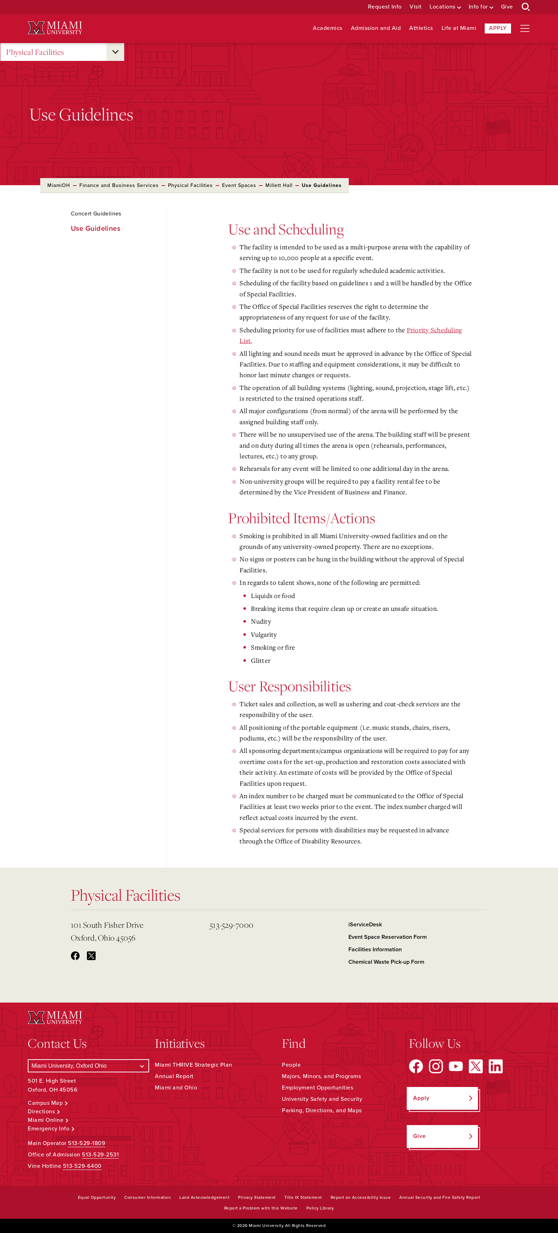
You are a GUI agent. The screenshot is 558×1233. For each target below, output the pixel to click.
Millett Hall (279, 185)
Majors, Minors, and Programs (321, 1076)
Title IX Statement (303, 1197)
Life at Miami (459, 28)
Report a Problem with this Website (261, 1208)
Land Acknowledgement (204, 1197)
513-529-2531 (100, 1154)
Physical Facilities (35, 52)
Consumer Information (147, 1197)
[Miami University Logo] (55, 28)
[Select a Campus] (88, 1065)
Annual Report (174, 1076)
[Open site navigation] (525, 28)
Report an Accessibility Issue (361, 1197)
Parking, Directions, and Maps (322, 1110)
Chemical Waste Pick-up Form (386, 962)
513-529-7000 (231, 925)
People (291, 1064)
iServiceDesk (365, 924)
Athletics (421, 28)
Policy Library (320, 1208)
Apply (498, 28)
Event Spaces (239, 185)
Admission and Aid (376, 28)
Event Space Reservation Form (387, 937)
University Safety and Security (322, 1099)
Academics (327, 28)
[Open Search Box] (526, 7)
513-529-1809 (86, 1143)
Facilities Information (375, 949)
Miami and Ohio (176, 1087)
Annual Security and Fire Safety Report (439, 1197)
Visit (416, 7)
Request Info (385, 7)
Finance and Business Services (119, 185)
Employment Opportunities (317, 1087)
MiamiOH (58, 185)
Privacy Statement (257, 1197)
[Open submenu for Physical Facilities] (115, 52)
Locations (443, 7)
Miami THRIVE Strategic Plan (193, 1064)
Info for (478, 7)
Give (507, 7)
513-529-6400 (82, 1166)
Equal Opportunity (97, 1197)
